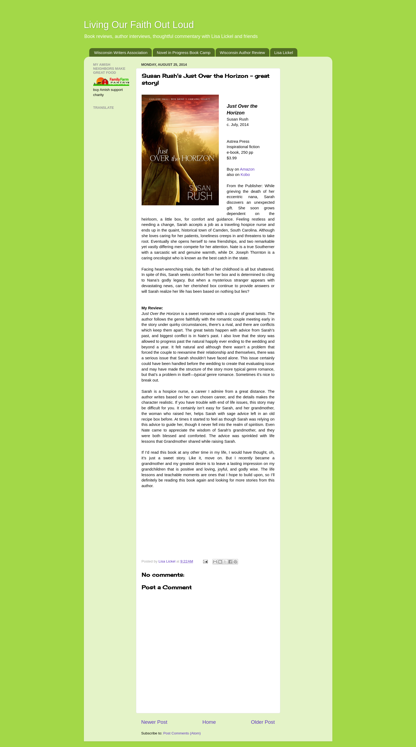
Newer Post (154, 722)
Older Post (263, 722)
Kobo (245, 174)
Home (209, 722)
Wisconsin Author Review (242, 52)
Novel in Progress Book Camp (184, 52)
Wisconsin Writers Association (120, 52)
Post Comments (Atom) (182, 733)
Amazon (247, 169)
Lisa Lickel (283, 52)
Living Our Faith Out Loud (139, 24)
